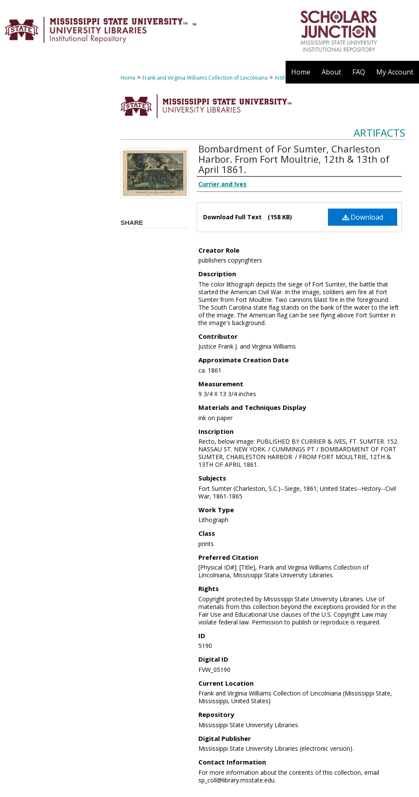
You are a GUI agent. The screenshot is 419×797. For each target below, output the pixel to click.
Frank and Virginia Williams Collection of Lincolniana (205, 77)
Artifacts (379, 132)
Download (362, 217)
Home (128, 77)
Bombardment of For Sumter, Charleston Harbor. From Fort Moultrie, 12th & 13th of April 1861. (293, 159)
